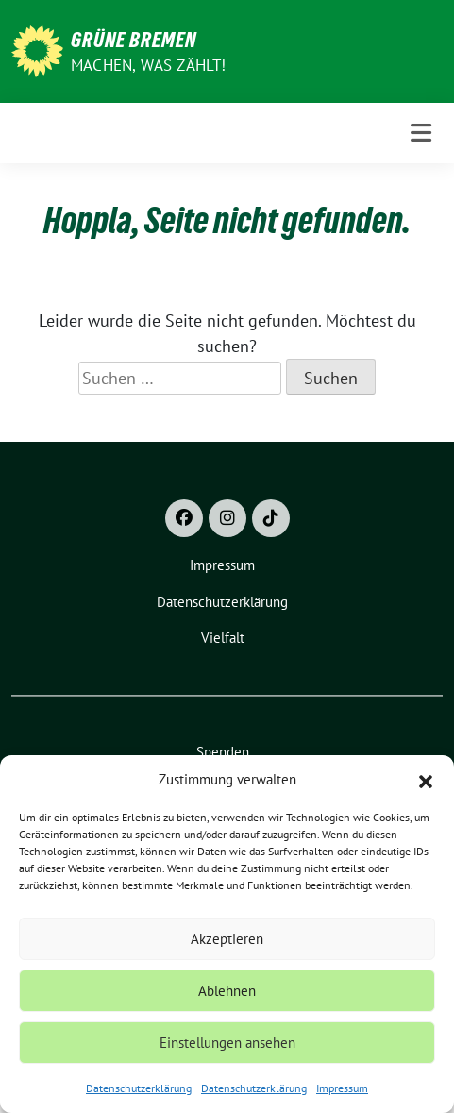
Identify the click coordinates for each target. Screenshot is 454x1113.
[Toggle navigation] (421, 132)
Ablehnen (227, 991)
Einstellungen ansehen (227, 1043)
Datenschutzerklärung (139, 1088)
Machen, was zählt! (149, 65)
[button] (425, 779)
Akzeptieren (227, 939)
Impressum (342, 1088)
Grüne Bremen (133, 39)
